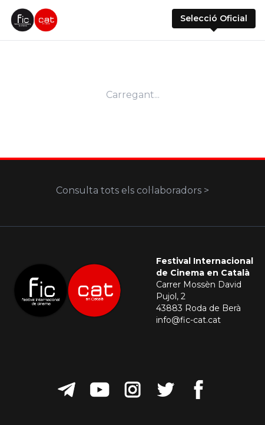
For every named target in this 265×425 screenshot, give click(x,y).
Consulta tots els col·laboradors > (132, 190)
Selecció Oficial (213, 18)
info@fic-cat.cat (188, 320)
